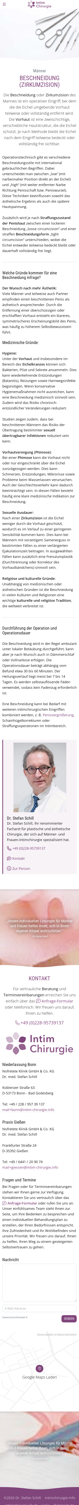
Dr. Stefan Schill (20, 818)
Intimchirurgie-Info (60, 1497)
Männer (39, 70)
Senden (69, 1319)
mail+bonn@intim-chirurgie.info (28, 1109)
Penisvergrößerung (58, 715)
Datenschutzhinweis (14, 1317)
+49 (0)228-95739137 (26, 848)
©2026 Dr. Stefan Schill (22, 1497)
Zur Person (18, 868)
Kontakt (16, 858)
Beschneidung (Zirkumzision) (39, 81)
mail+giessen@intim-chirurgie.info (30, 1167)
